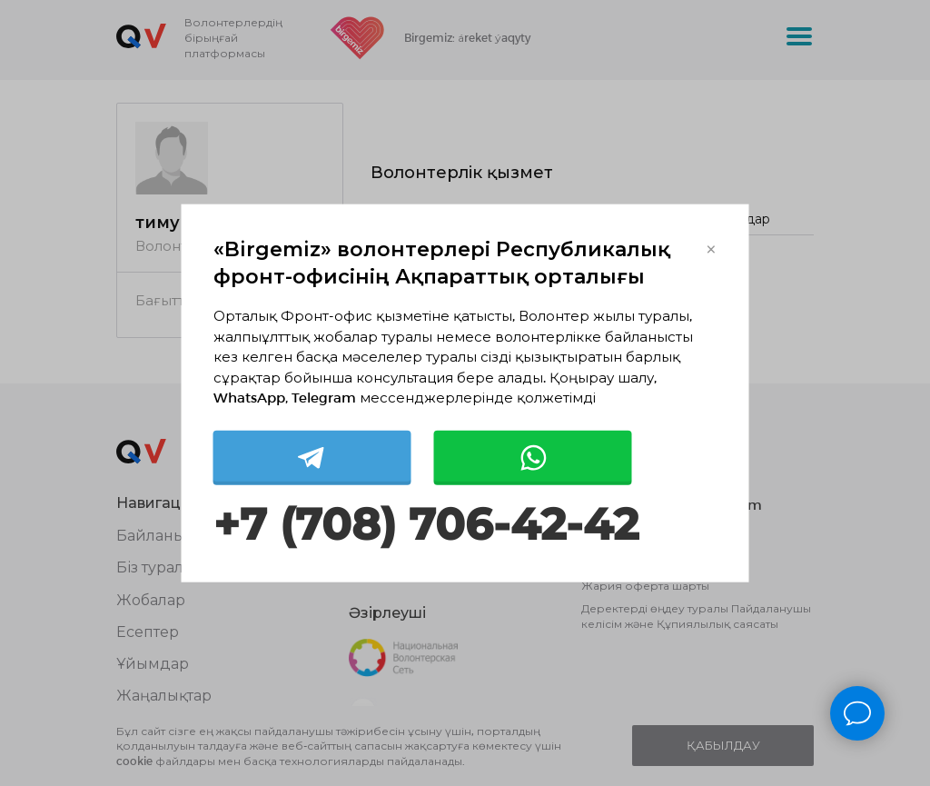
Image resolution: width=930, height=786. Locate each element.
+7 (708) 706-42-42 (425, 524)
